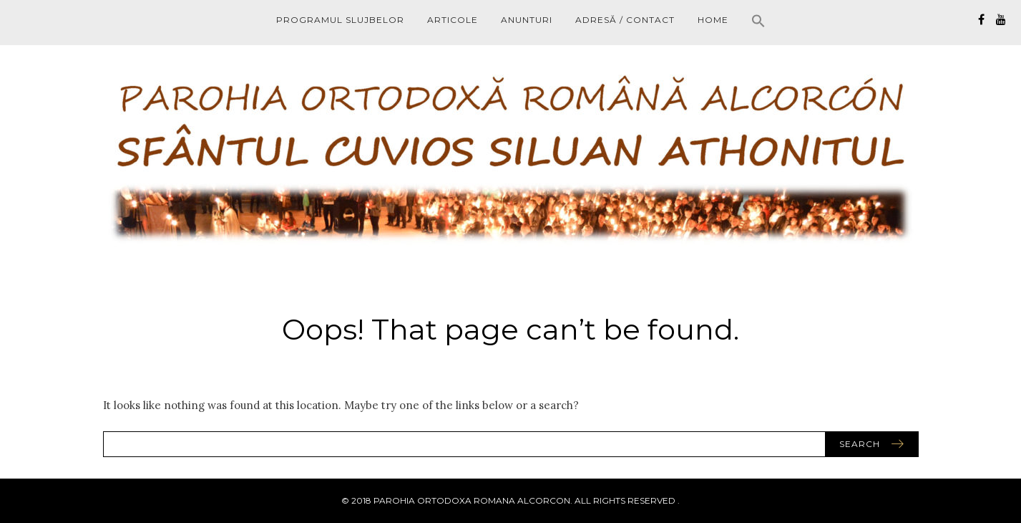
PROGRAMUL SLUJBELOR (340, 19)
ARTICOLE (452, 19)
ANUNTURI (526, 19)
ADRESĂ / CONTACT (625, 19)
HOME (713, 19)
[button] (758, 22)
